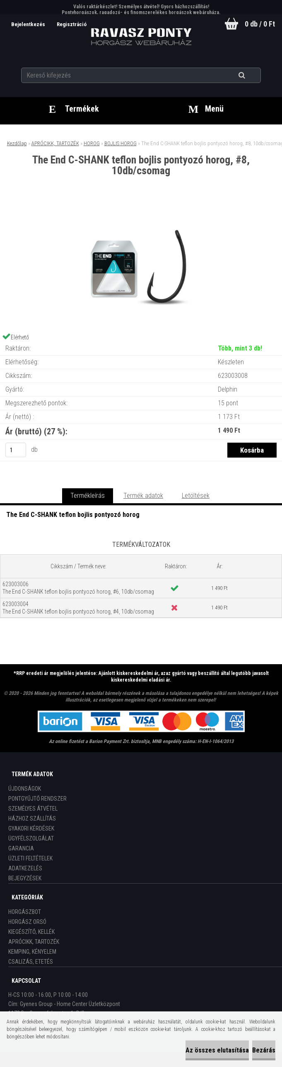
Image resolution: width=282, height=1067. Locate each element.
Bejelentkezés (28, 24)
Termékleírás (87, 495)
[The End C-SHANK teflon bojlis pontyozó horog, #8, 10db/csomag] (141, 210)
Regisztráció (72, 24)
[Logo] (141, 37)
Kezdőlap (17, 143)
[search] (252, 75)
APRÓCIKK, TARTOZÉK (55, 143)
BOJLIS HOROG (120, 143)
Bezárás (263, 1050)
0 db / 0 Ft (260, 23)
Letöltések (196, 495)
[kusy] (15, 450)
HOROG (92, 143)
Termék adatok (143, 495)
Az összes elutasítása (217, 1050)
